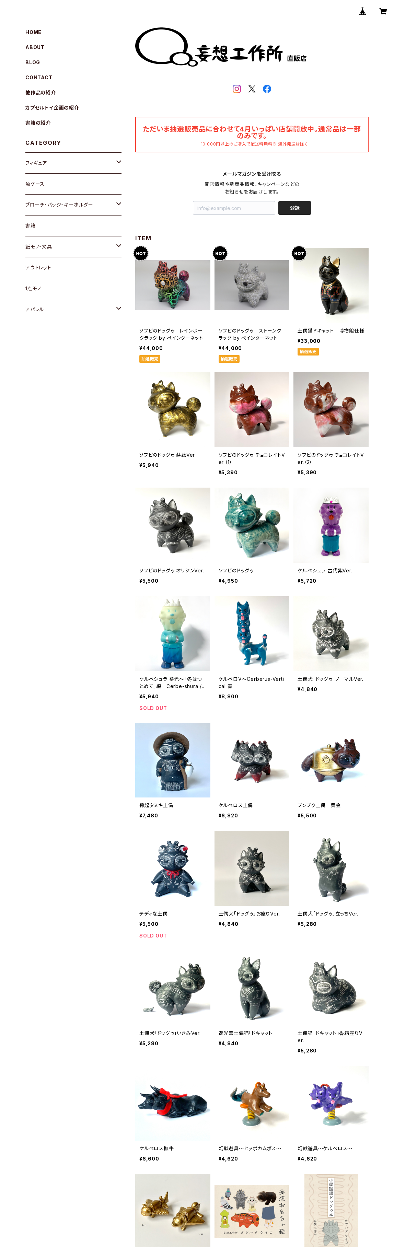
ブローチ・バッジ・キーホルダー (59, 205)
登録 (295, 208)
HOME (33, 32)
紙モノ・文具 (38, 246)
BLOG (32, 62)
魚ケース (35, 184)
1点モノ (33, 288)
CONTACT (39, 77)
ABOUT (35, 47)
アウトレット (38, 267)
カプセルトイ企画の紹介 (52, 107)
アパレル (34, 309)
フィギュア (36, 163)
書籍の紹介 (38, 123)
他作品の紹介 (40, 92)
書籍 (30, 226)
